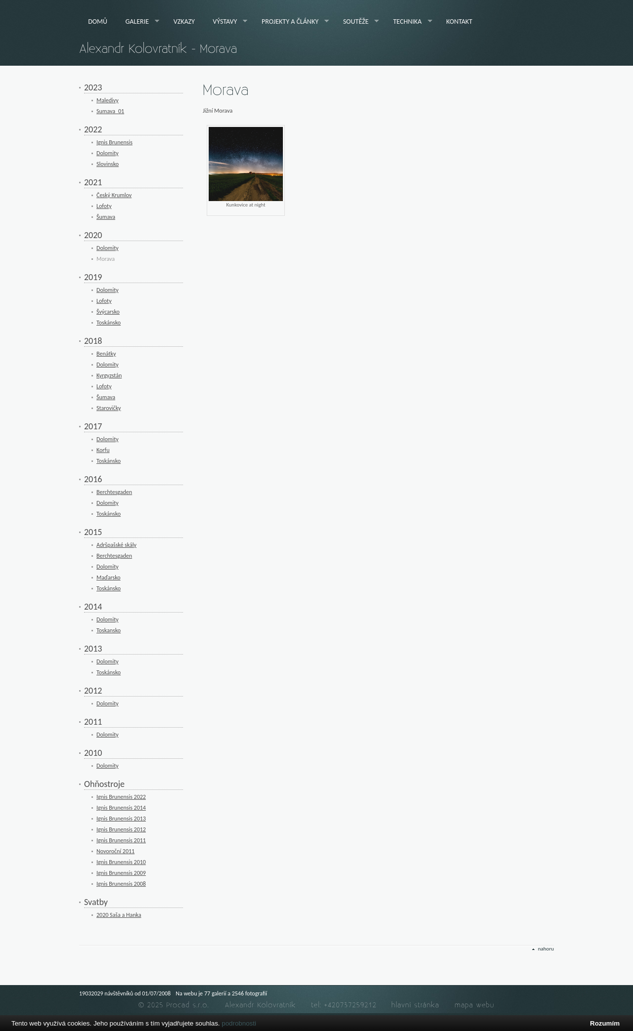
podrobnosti (239, 1023)
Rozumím (605, 1023)
